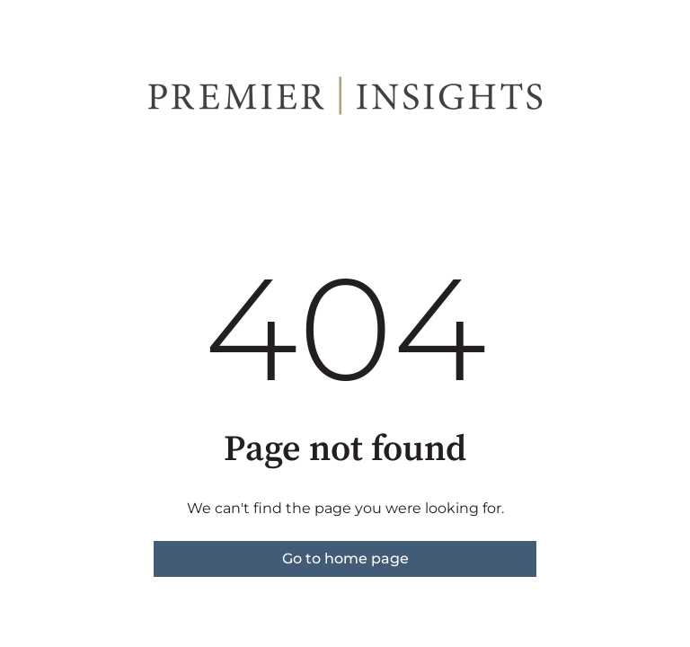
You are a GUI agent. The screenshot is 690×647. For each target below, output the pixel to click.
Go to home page (345, 558)
